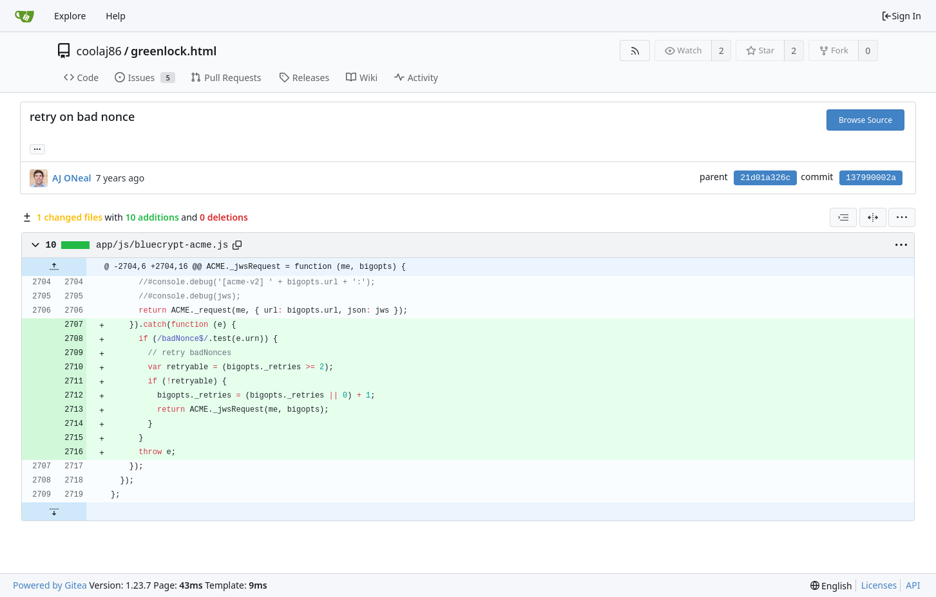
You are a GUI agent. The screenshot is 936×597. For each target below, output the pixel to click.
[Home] (24, 16)
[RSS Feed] (635, 50)
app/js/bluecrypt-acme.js (162, 245)
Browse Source (865, 120)
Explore (70, 16)
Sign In (901, 16)
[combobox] (843, 217)
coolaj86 (99, 50)
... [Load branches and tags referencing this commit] (37, 148)
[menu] (901, 217)
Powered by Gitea (50, 585)
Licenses (879, 585)
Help (116, 16)
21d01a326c (765, 178)
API (913, 585)
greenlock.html (173, 50)
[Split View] (872, 217)
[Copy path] (237, 245)
